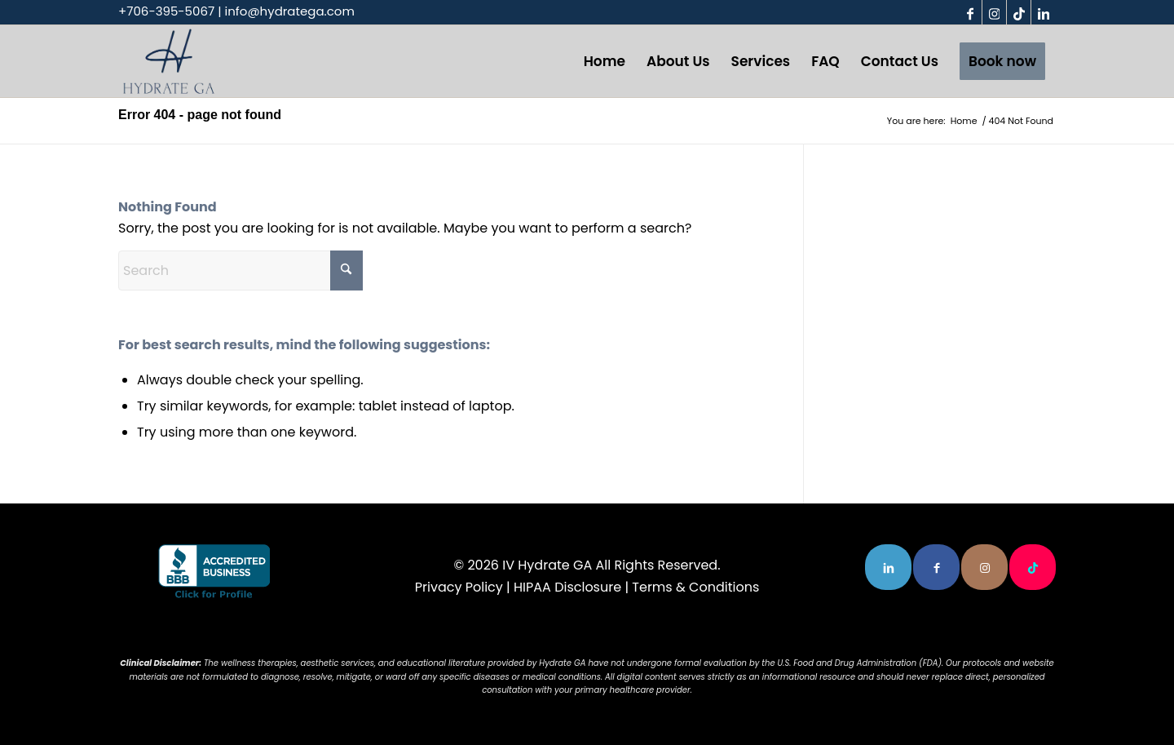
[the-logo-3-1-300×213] (168, 61)
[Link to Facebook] (970, 12)
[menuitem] (604, 61)
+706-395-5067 (166, 11)
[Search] (240, 270)
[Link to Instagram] (994, 12)
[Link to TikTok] (1019, 12)
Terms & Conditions (695, 587)
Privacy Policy (459, 587)
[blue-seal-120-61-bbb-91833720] (214, 572)
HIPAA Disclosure (567, 587)
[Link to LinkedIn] (1043, 12)
